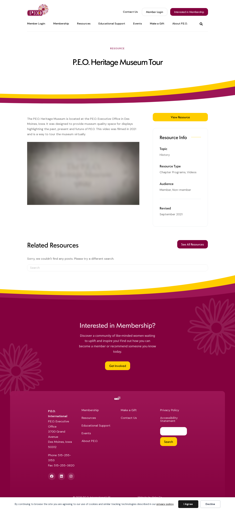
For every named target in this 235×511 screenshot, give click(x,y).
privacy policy (165, 504)
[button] (202, 23)
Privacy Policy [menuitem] (169, 410)
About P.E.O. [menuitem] (180, 23)
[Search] (117, 267)
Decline (210, 504)
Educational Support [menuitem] (111, 23)
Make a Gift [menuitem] (157, 23)
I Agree (188, 504)
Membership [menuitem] (61, 23)
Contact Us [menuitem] (130, 12)
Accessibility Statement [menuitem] (169, 419)
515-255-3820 (64, 465)
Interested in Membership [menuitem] (189, 12)
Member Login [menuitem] (36, 23)
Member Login (154, 12)
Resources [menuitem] (83, 23)
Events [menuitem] (137, 23)
